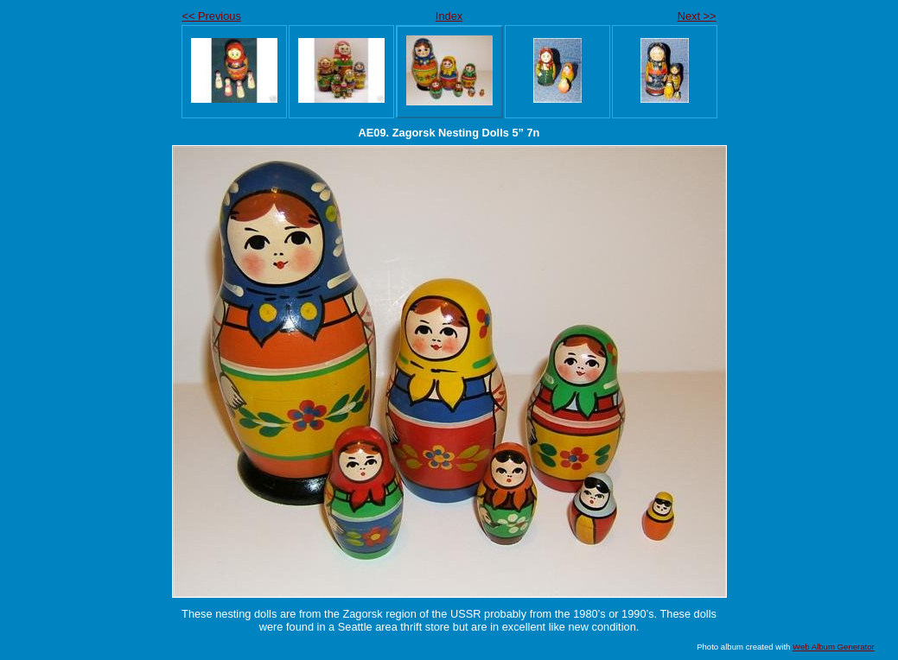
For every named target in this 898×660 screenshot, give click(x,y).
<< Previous (211, 16)
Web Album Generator (834, 646)
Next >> (697, 16)
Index (449, 16)
